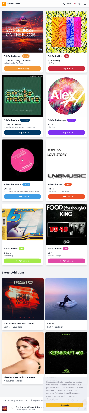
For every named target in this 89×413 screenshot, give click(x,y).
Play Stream (66, 68)
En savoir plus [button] (52, 399)
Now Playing (23, 68)
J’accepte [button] (65, 405)
